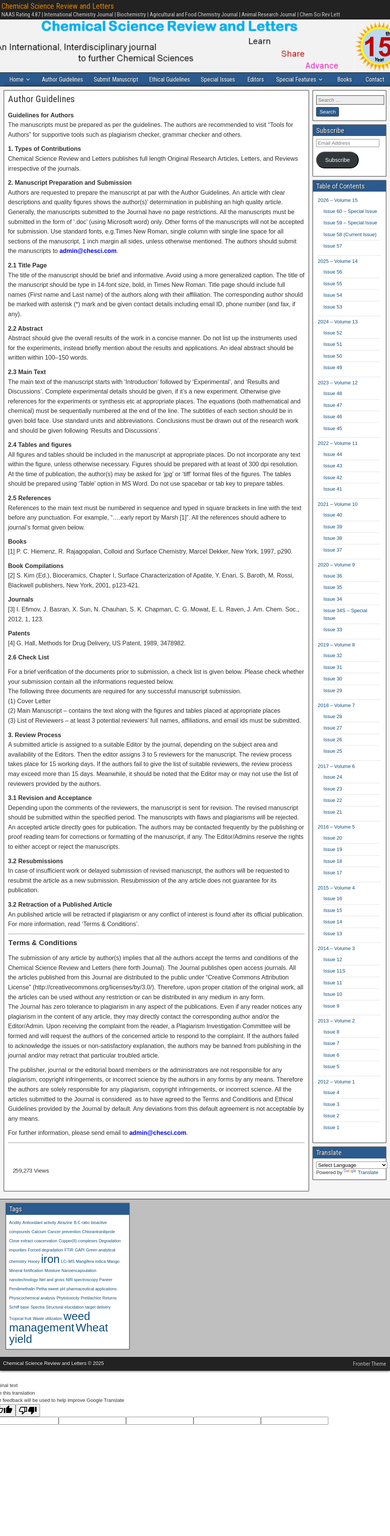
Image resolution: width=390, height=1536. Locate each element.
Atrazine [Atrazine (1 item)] (65, 1236)
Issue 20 (332, 851)
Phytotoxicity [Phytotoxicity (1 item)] (67, 1311)
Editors (260, 79)
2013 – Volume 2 (336, 1034)
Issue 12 (332, 973)
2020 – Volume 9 (336, 578)
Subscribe (337, 173)
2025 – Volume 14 (338, 274)
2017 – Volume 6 (336, 779)
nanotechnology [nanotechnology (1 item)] (23, 1293)
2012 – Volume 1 (336, 1095)
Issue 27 (332, 741)
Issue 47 (332, 418)
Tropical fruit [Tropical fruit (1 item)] (20, 1332)
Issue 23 (332, 802)
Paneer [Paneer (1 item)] (105, 1293)
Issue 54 (332, 309)
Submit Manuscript (118, 79)
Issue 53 (332, 320)
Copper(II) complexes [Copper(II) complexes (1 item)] (78, 1254)
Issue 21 (332, 825)
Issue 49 (332, 381)
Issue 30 (332, 692)
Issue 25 (332, 765)
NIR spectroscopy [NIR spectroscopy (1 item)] (82, 1293)
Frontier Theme (369, 1377)
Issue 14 (332, 935)
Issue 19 (332, 863)
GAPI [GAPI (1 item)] (80, 1263)
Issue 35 (332, 601)
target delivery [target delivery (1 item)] (98, 1320)
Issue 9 (331, 1019)
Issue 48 (332, 407)
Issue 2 (331, 1129)
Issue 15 (332, 923)
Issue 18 (332, 874)
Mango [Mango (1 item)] (113, 1274)
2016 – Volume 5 (336, 840)
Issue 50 (332, 369)
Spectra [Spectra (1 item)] (37, 1320)
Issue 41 (332, 503)
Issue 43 (332, 479)
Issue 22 (332, 814)
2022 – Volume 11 (338, 457)
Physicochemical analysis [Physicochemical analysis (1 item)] (32, 1311)
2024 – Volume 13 (338, 335)
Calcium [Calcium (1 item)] (39, 1245)
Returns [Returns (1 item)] (109, 1311)
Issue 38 (332, 552)
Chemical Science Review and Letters (58, 6)
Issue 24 (332, 791)
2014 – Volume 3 (336, 962)
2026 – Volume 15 (338, 214)
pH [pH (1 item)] (62, 1302)
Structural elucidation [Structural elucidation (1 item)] (65, 1320)
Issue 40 (332, 528)
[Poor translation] (28, 1424)
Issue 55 (332, 297)
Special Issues (222, 79)
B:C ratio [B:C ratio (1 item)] (82, 1236)
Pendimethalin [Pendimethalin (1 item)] (22, 1302)
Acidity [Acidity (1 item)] (15, 1236)
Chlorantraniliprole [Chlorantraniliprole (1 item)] (98, 1245)
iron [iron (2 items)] (50, 1272)
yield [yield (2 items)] (20, 1352)
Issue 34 (332, 612)
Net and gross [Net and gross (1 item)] (51, 1293)
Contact (20, 92)
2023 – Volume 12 (338, 396)
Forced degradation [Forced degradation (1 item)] (45, 1263)
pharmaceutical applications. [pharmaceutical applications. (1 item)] (92, 1302)
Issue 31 (332, 680)
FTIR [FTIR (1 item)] (69, 1263)
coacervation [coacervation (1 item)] (45, 1254)
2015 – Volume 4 (336, 901)
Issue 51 (332, 358)
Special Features (301, 79)
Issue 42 (332, 491)
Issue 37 (332, 563)
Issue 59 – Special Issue (350, 236)
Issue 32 (332, 669)
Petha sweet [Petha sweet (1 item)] (47, 1302)
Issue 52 (332, 346)
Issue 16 (332, 912)
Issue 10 (332, 1008)
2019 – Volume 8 (336, 658)
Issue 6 (331, 1068)
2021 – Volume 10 (338, 517)
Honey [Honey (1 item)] (34, 1274)
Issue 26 (332, 753)
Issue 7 (331, 1057)
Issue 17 (332, 886)
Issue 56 (332, 285)
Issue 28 (332, 730)
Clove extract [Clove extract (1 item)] (21, 1254)
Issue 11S (334, 984)
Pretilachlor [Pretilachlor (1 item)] (91, 1311)
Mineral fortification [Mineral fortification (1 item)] (26, 1284)
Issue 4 (331, 1106)
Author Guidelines (64, 79)
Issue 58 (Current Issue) (349, 248)
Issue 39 (332, 540)
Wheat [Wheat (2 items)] (92, 1340)
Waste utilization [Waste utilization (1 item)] (47, 1332)
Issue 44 (332, 467)
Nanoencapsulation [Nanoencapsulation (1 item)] (79, 1284)
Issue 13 (332, 947)
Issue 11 (332, 996)
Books (350, 79)
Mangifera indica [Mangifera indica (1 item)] (90, 1274)
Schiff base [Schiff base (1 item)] (19, 1320)
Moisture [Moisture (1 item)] (52, 1284)
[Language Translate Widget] (351, 1178)
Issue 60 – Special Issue (350, 224)
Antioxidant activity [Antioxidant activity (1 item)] (39, 1236)
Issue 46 (332, 430)
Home (17, 79)
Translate (361, 1186)
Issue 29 (332, 704)
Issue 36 (332, 589)
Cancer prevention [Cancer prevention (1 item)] (64, 1245)
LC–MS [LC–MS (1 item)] (68, 1274)
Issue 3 (331, 1117)
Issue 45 (332, 442)
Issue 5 (331, 1080)
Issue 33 (332, 643)
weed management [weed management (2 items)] (49, 1335)
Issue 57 (332, 259)
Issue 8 (331, 1045)
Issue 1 (331, 1141)
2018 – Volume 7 (336, 719)
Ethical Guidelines (172, 79)
